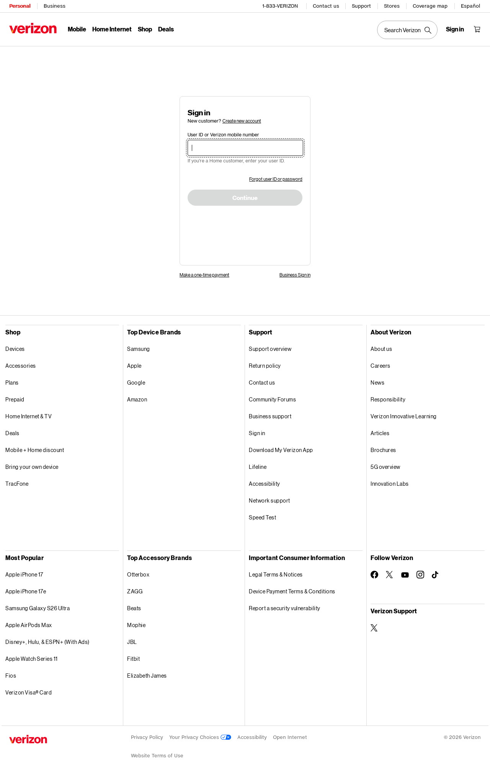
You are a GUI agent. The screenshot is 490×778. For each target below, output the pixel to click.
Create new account (241, 121)
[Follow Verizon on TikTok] (435, 575)
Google (136, 382)
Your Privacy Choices (200, 737)
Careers (380, 365)
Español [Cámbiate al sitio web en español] (470, 6)
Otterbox (138, 574)
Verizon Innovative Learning (404, 416)
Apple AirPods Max (28, 625)
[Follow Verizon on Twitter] (390, 574)
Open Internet (290, 737)
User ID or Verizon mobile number (223, 135)
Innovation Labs (390, 483)
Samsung (138, 349)
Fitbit (133, 658)
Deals (12, 433)
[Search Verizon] (407, 30)
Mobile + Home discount (34, 450)
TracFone (16, 483)
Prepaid (14, 399)
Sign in (257, 433)
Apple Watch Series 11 (31, 658)
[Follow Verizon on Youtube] (405, 575)
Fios (10, 675)
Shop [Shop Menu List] (145, 29)
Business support (270, 416)
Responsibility (388, 399)
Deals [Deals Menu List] (166, 29)
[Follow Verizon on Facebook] (374, 574)
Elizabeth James (147, 675)
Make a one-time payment (204, 275)
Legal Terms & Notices (276, 574)
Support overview (270, 349)
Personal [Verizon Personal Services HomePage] (19, 6)
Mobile (77, 29)
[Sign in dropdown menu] (455, 29)
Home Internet (112, 29)
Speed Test (262, 517)
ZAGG (134, 591)
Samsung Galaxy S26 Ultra (37, 608)
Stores (392, 6)
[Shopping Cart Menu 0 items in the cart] (477, 29)
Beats (134, 608)
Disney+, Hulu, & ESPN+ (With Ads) (47, 642)
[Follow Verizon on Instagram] (420, 574)
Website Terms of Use (157, 755)
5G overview (385, 467)
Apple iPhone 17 (24, 574)
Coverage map (430, 6)
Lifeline (257, 467)
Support (361, 6)
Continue (245, 198)
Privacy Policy (147, 737)
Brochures (383, 450)
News (377, 382)
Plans (12, 382)
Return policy (265, 365)
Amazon (137, 399)
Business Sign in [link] (294, 275)
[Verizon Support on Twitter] (374, 628)
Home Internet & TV (28, 416)
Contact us (326, 6)
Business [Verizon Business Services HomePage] (54, 6)
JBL (132, 642)
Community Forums (272, 399)
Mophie (136, 625)
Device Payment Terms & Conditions (292, 591)
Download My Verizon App (281, 450)
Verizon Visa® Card (28, 692)
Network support (269, 500)
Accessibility (264, 483)
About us (381, 349)
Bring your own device (32, 467)
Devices (15, 349)
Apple (134, 365)
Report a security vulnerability (284, 608)
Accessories (20, 365)
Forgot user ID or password (275, 179)
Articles (380, 433)
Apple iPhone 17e (25, 591)
